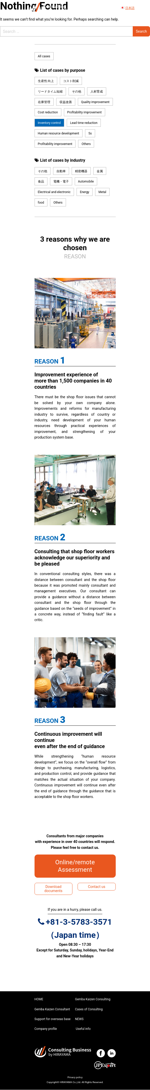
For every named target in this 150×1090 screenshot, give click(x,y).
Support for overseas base (53, 1019)
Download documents (53, 889)
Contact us (96, 887)
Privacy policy (75, 1077)
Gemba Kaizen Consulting (92, 999)
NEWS (79, 1019)
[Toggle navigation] (117, 8)
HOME (39, 999)
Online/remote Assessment (75, 866)
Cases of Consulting (89, 1009)
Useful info (83, 1029)
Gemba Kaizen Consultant (52, 1009)
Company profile (46, 1029)
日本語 (130, 8)
